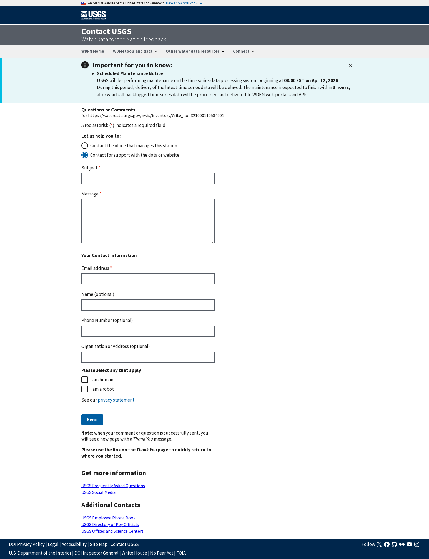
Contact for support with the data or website (134, 155)
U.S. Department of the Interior (40, 553)
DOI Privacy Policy (27, 544)
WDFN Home (92, 51)
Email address (96, 268)
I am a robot (102, 389)
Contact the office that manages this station (133, 146)
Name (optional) (97, 294)
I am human (101, 380)
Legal (53, 544)
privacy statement (116, 400)
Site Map (98, 544)
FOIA (181, 553)
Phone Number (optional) (107, 320)
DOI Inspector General (96, 553)
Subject (90, 168)
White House (134, 553)
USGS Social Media (98, 492)
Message (91, 194)
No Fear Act (161, 553)
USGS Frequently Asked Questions (113, 485)
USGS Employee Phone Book (108, 517)
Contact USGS (125, 544)
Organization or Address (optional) (115, 346)
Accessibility (74, 544)
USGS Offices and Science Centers (112, 531)
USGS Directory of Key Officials (110, 524)
